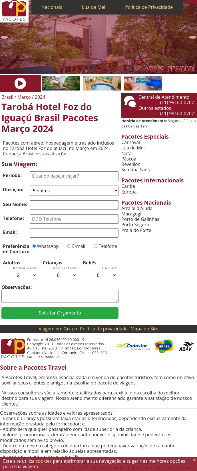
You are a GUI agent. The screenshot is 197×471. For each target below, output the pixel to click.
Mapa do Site (144, 329)
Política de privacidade (104, 329)
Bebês (90, 263)
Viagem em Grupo (58, 329)
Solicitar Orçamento (60, 313)
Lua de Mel (93, 7)
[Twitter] (192, 1)
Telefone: (13, 218)
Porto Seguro (135, 224)
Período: (12, 175)
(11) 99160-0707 (177, 102)
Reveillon (130, 164)
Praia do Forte (136, 230)
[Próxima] (192, 37)
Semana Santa (136, 169)
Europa (129, 192)
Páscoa (128, 159)
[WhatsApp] (189, 1)
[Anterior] (4, 37)
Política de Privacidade (149, 7)
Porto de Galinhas (140, 219)
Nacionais (51, 7)
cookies (44, 461)
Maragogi (131, 214)
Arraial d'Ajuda (136, 208)
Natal (127, 153)
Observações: (16, 287)
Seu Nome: (15, 204)
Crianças (52, 263)
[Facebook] (195, 1)
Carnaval (130, 142)
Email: (10, 232)
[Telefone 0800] (187, 1)
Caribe (128, 186)
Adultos (11, 263)
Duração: (13, 189)
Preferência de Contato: (16, 249)
